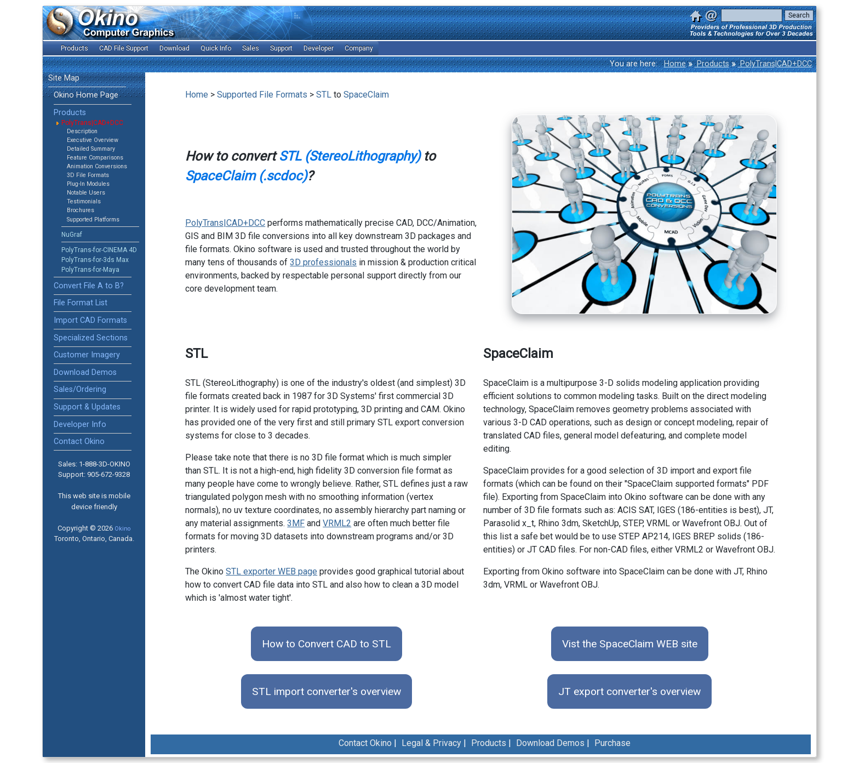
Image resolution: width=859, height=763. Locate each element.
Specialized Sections (91, 338)
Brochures (80, 210)
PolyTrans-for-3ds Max (95, 260)
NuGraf (71, 234)
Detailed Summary (91, 148)
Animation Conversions (97, 166)
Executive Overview (92, 140)
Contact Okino (79, 441)
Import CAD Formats (90, 320)
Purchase (612, 743)
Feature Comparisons (95, 157)
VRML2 (337, 523)
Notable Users (86, 192)
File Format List (80, 303)
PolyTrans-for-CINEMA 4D (99, 250)
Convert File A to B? (89, 286)
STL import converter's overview (326, 691)
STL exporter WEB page (271, 571)
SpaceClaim (366, 94)
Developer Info (80, 424)
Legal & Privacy (431, 743)
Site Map (63, 78)
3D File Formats (88, 175)
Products (712, 64)
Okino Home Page (86, 95)
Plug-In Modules (88, 183)
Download (174, 48)
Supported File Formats (262, 94)
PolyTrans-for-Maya (90, 270)
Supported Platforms (93, 219)
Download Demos (85, 372)
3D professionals (323, 262)
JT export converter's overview (629, 691)
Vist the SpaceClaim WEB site (629, 643)
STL (323, 94)
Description (82, 131)
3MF (296, 523)
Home (675, 64)
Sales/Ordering (80, 389)
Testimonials (84, 201)
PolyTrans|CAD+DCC (775, 64)
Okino (122, 528)
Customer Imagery (87, 355)
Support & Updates (87, 407)
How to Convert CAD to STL (326, 643)
